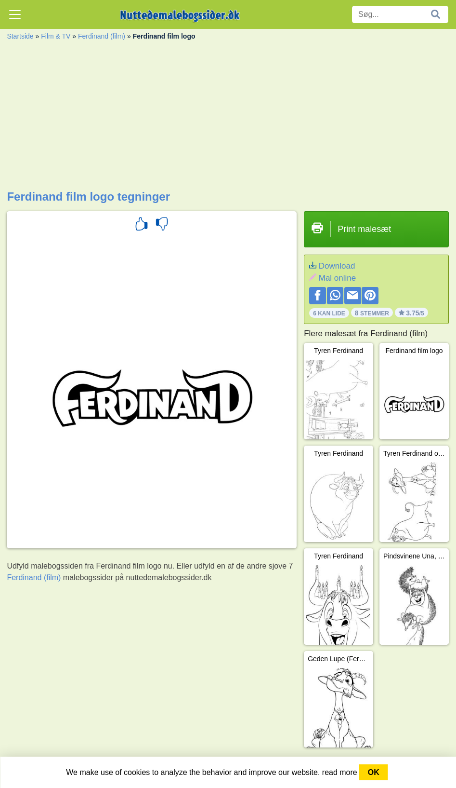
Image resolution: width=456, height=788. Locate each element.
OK (373, 772)
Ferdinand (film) (101, 36)
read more (339, 772)
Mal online (337, 278)
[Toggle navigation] (15, 14)
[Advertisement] (228, 117)
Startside (20, 36)
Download (337, 266)
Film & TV (55, 36)
